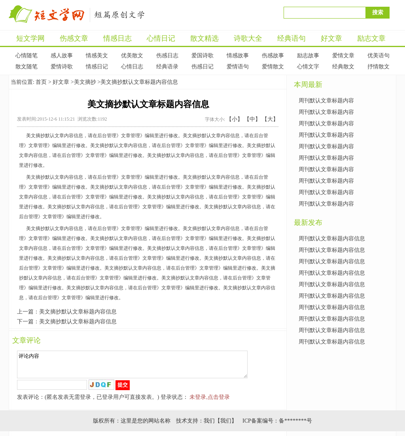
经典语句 (291, 38)
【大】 (270, 119)
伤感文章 (74, 38)
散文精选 (204, 38)
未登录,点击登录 (209, 402)
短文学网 (30, 38)
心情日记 (161, 38)
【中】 (252, 119)
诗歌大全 (248, 38)
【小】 (234, 119)
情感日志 (117, 38)
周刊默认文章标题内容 (326, 101)
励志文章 (371, 38)
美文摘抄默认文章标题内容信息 (78, 312)
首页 (41, 82)
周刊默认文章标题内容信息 (332, 239)
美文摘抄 (85, 82)
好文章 (331, 38)
